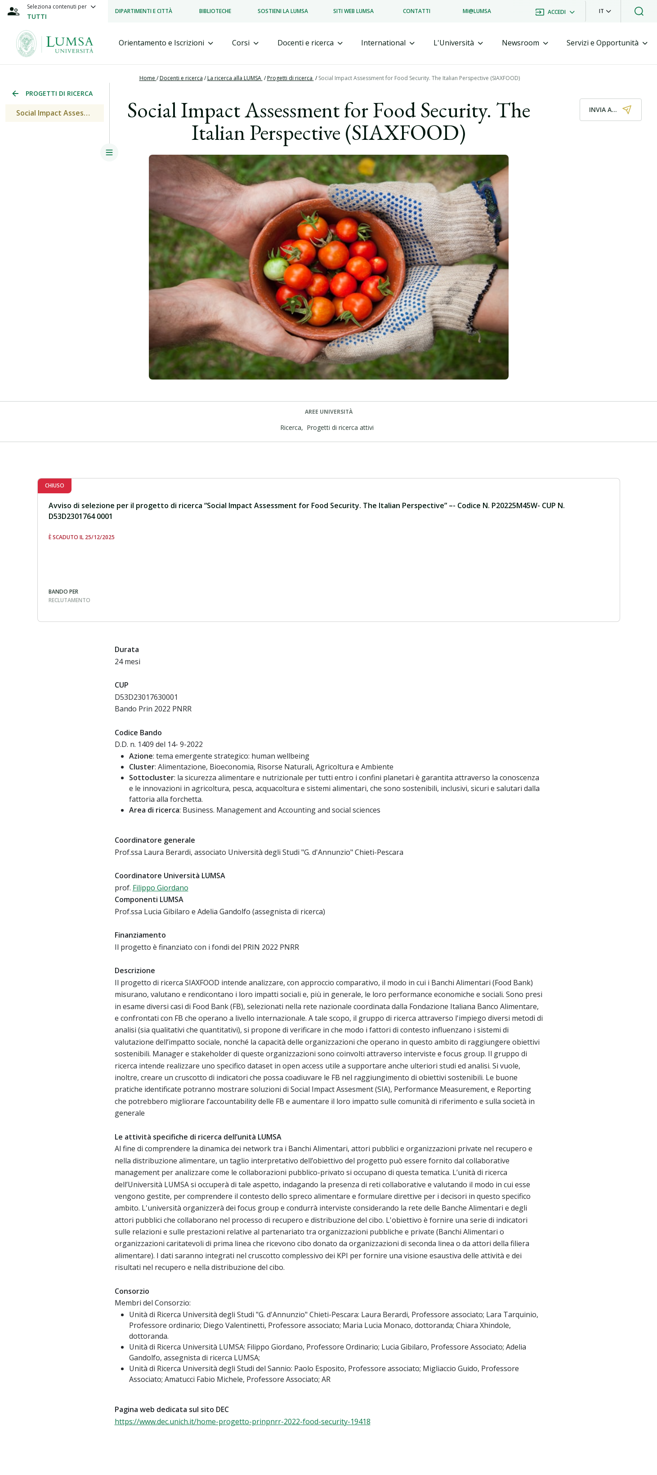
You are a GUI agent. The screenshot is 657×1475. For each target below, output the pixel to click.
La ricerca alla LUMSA (235, 78)
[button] (605, 11)
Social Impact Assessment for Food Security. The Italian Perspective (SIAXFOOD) (419, 78)
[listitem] (143, 11)
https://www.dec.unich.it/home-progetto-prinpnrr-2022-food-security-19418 (243, 1421)
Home (147, 78)
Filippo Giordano (160, 888)
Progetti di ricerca (290, 78)
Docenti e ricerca (181, 78)
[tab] (166, 43)
